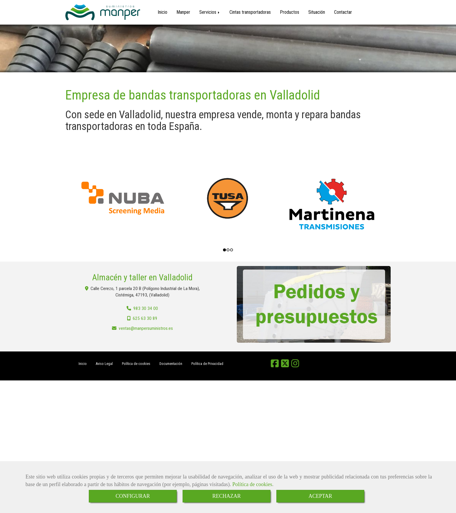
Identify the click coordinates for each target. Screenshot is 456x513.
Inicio (162, 12)
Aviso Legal (104, 365)
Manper (183, 12)
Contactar (343, 12)
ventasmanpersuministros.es (146, 329)
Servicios (209, 12)
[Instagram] (295, 365)
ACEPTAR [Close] (320, 496)
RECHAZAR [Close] (226, 496)
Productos (289, 12)
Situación (316, 12)
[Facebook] (275, 365)
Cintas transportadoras (250, 12)
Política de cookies (252, 484)
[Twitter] (285, 365)
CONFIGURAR (132, 496)
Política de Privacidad (207, 365)
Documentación (170, 365)
